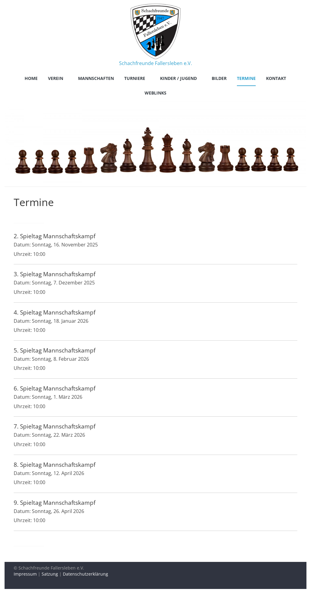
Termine (246, 78)
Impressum (25, 574)
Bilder (219, 78)
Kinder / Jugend (178, 78)
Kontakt (276, 78)
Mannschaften (96, 78)
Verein (55, 78)
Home (31, 78)
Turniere (134, 78)
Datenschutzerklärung (85, 574)
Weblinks (155, 93)
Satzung (50, 574)
